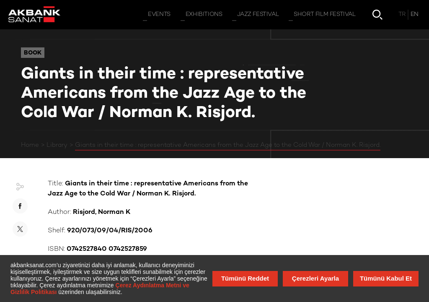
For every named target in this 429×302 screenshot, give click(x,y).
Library (57, 145)
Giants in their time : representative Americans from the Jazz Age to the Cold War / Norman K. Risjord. (227, 145)
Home (30, 145)
